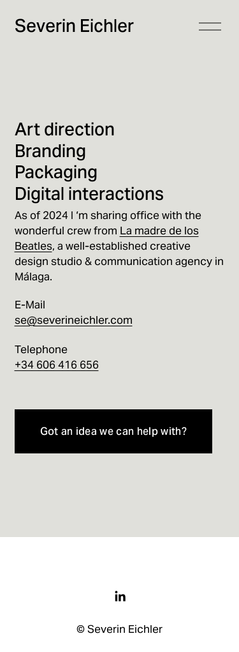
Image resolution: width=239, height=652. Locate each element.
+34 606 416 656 (57, 365)
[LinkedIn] (119, 596)
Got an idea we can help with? (113, 431)
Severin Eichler (74, 26)
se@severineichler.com (74, 320)
